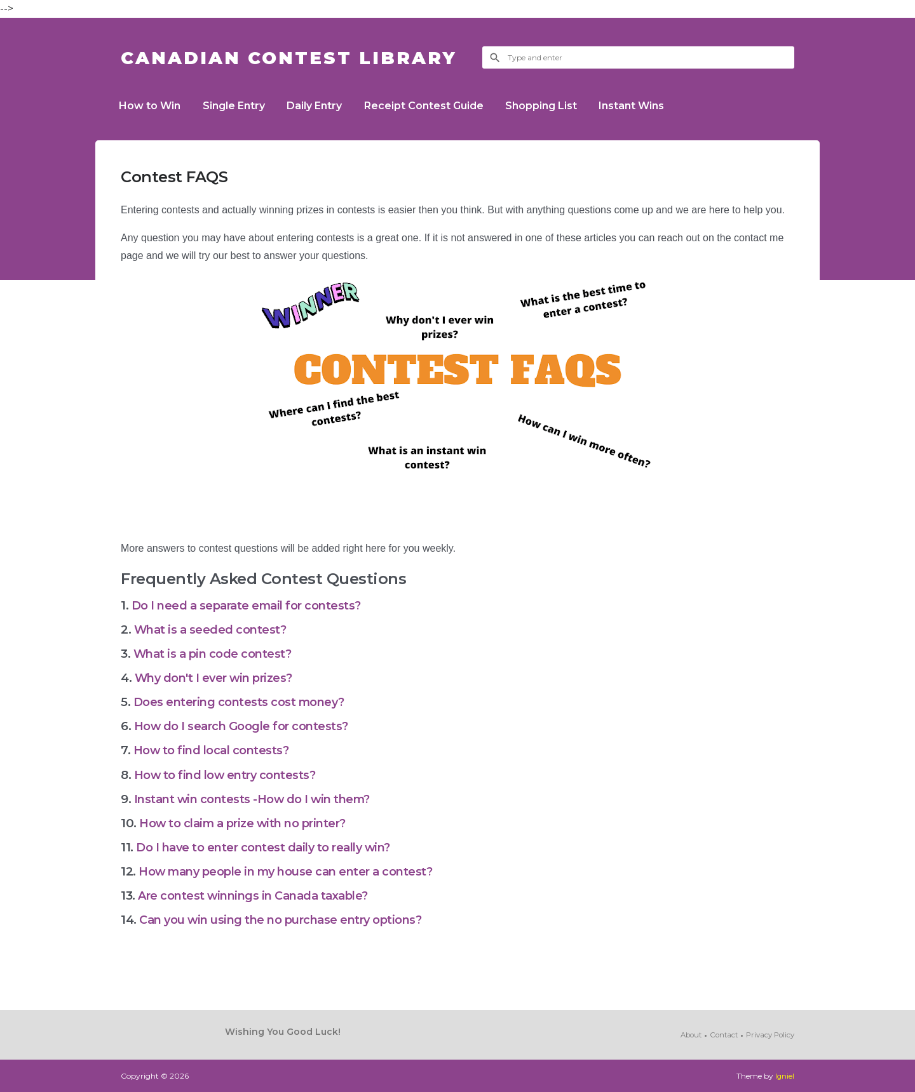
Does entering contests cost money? (242, 702)
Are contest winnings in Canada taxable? (258, 895)
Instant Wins (651, 106)
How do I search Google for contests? (244, 726)
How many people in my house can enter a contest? (292, 871)
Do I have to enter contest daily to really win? (268, 847)
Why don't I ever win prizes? (219, 677)
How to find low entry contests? (228, 775)
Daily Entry (323, 106)
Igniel (784, 1076)
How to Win (151, 106)
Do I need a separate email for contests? (250, 605)
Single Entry (239, 106)
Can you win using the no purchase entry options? (287, 919)
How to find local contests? (213, 750)
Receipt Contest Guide (436, 106)
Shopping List (557, 106)
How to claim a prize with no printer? (247, 823)
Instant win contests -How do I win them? (255, 799)
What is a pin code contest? (214, 653)
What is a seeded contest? (211, 629)
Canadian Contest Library (302, 57)
